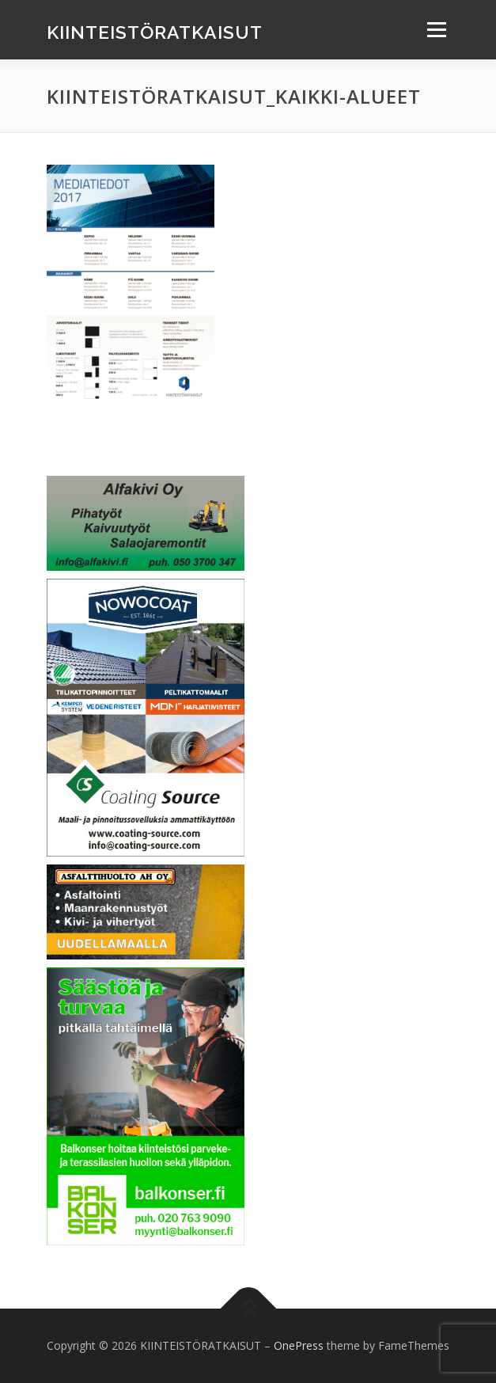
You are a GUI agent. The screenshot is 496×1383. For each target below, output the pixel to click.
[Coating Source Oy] (145, 716)
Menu (435, 29)
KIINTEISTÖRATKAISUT (155, 31)
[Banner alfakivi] (145, 522)
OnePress (299, 1345)
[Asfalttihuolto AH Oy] (145, 910)
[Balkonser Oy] (145, 1104)
